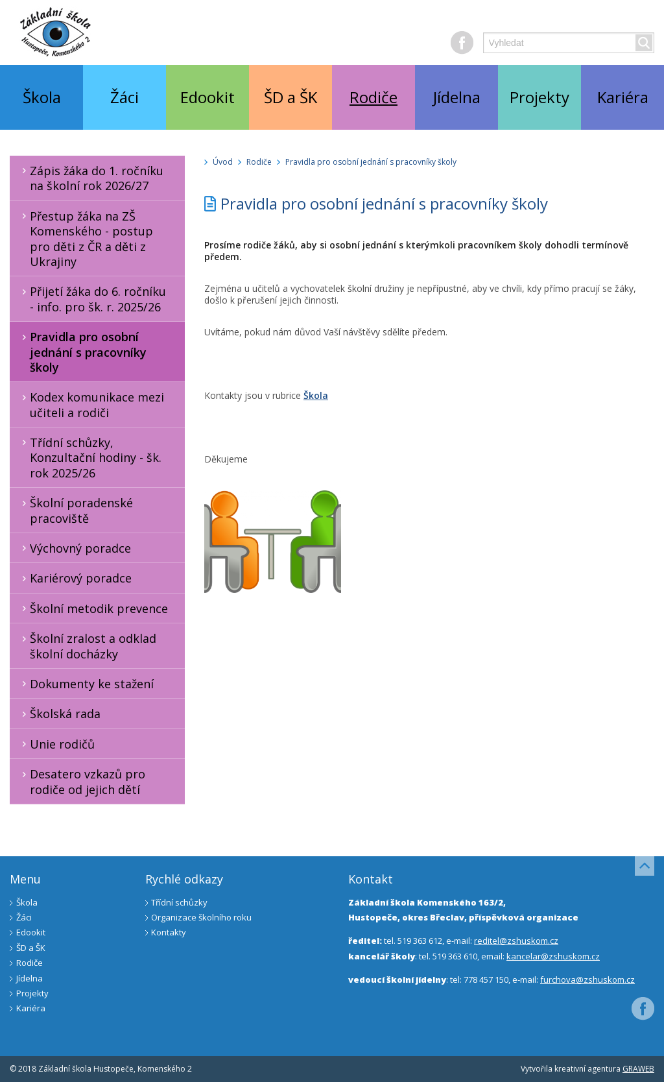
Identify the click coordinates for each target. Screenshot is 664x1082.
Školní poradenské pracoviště (75, 510)
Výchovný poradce (74, 548)
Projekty (539, 97)
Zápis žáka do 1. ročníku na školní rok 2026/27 (90, 178)
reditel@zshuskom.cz (516, 940)
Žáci (124, 97)
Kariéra (622, 97)
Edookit (207, 97)
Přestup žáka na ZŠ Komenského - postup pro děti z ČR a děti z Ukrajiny (85, 238)
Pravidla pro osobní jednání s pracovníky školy (82, 352)
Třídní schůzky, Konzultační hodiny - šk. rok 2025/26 (89, 458)
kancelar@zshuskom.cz (553, 956)
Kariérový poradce (75, 578)
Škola (42, 97)
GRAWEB (638, 1068)
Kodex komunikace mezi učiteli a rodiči (91, 404)
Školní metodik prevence (93, 608)
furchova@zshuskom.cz (587, 979)
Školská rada (59, 713)
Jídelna (456, 97)
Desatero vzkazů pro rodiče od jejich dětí (81, 781)
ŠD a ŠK (290, 97)
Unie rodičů (56, 744)
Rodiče (373, 97)
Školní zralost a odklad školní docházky (87, 646)
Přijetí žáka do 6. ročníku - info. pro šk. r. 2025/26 (92, 298)
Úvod (223, 161)
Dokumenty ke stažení (86, 683)
